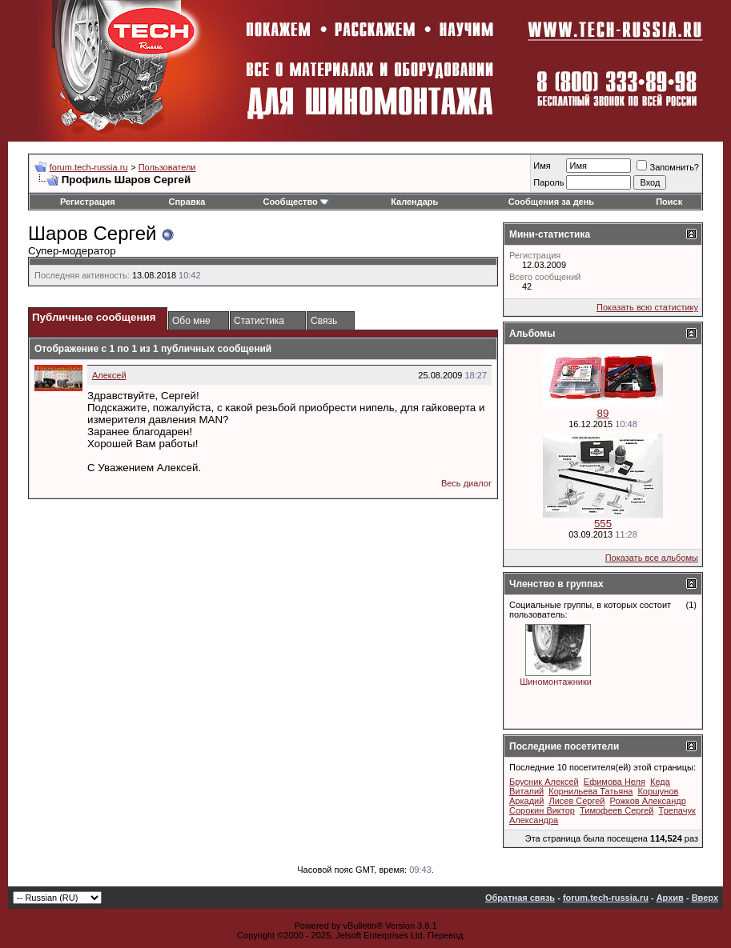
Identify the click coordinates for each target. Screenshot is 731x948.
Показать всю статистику (647, 307)
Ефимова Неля (614, 781)
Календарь (414, 201)
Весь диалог (466, 483)
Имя (541, 165)
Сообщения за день (551, 201)
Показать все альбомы (651, 557)
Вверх (705, 897)
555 (603, 524)
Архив (670, 897)
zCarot (481, 935)
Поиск (669, 201)
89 (603, 413)
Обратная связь (520, 897)
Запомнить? (668, 167)
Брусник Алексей (544, 781)
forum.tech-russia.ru (89, 167)
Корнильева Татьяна (590, 791)
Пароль (548, 182)
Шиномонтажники (556, 681)
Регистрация (87, 201)
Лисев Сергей (576, 801)
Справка (187, 201)
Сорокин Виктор (542, 810)
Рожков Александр (648, 801)
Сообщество (295, 201)
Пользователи (167, 167)
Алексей (109, 375)
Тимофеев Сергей (616, 810)
